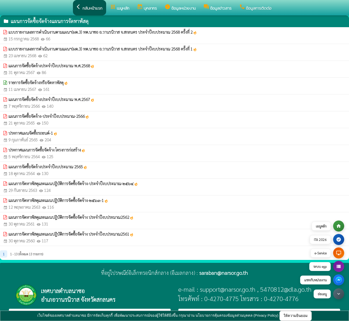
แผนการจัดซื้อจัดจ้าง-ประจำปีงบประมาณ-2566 (48, 116)
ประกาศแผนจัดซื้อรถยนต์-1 (32, 133)
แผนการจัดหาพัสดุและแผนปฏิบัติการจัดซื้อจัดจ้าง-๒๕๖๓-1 (58, 200)
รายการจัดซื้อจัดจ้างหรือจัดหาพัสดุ (38, 82)
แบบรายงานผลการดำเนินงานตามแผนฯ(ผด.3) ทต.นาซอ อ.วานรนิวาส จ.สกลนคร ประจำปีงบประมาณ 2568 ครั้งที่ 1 (102, 48)
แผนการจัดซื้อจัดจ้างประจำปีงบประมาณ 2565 (47, 166)
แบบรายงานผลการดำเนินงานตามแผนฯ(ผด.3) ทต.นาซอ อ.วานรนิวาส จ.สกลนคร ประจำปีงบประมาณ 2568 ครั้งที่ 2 (102, 32)
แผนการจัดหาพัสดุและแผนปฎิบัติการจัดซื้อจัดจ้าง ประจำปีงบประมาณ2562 (71, 217)
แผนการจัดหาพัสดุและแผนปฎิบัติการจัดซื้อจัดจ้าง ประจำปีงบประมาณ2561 (71, 234)
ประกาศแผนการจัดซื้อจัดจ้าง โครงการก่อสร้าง (46, 149)
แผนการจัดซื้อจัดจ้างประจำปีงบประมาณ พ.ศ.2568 (51, 65)
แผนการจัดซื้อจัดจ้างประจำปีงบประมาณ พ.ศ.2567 (51, 99)
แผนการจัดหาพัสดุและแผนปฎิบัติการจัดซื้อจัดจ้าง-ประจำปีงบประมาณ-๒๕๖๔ (73, 183)
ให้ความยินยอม (296, 316)
